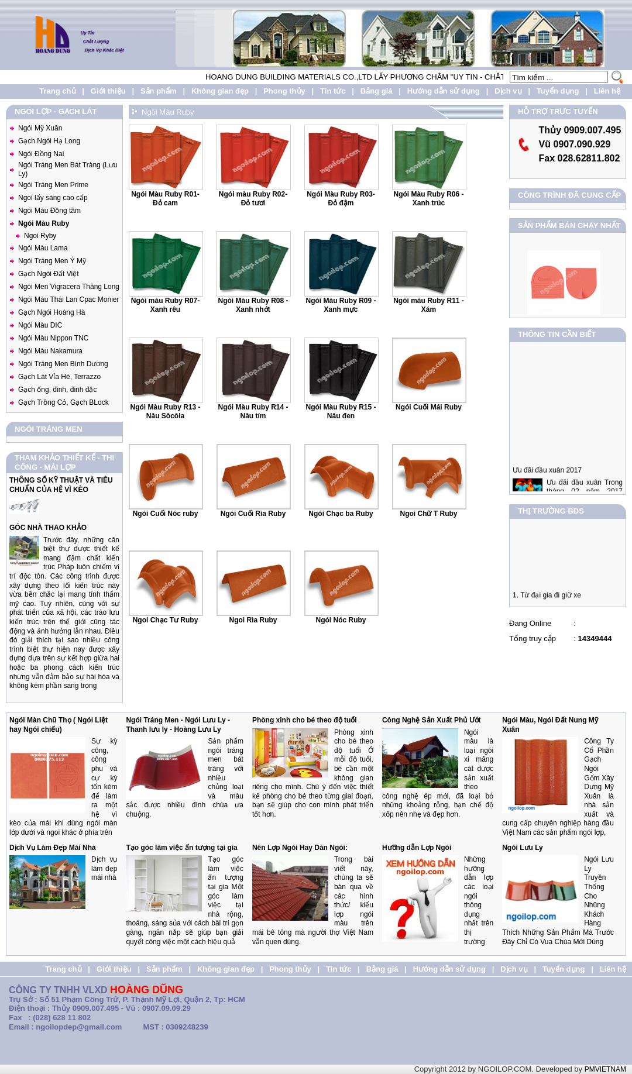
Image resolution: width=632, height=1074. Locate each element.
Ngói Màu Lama (43, 248)
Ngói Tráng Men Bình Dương (63, 364)
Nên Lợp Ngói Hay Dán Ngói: (300, 848)
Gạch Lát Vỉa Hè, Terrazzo (59, 377)
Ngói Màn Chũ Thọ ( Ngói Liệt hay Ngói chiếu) (58, 725)
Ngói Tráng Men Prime (53, 185)
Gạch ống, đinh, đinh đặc (57, 389)
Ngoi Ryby (40, 236)
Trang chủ (57, 91)
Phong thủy (284, 91)
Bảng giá (376, 91)
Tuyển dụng (558, 91)
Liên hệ (607, 91)
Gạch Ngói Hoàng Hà (51, 312)
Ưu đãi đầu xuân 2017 (547, 477)
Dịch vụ (507, 91)
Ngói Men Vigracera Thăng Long (68, 287)
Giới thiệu (108, 91)
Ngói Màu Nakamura (50, 351)
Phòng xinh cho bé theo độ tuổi (304, 720)
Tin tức (332, 91)
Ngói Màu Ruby (43, 223)
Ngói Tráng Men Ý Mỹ (52, 261)
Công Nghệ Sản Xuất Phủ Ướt (431, 720)
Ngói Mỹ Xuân (40, 128)
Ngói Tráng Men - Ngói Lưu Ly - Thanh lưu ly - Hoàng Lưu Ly (178, 725)
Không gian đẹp (220, 91)
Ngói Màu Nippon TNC (53, 338)
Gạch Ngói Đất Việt (48, 274)
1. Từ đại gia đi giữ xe (547, 598)
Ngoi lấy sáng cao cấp (53, 198)
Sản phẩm (158, 91)
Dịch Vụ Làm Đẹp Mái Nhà (52, 848)
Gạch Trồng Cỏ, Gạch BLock (63, 402)
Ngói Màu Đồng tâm (49, 210)
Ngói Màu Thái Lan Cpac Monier (68, 299)
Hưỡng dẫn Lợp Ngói (416, 848)
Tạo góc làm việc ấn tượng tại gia (181, 848)
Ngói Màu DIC (40, 325)
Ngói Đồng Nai (41, 154)
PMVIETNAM (605, 1069)
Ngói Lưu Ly (522, 848)
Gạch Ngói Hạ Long (49, 141)
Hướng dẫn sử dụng (443, 91)
